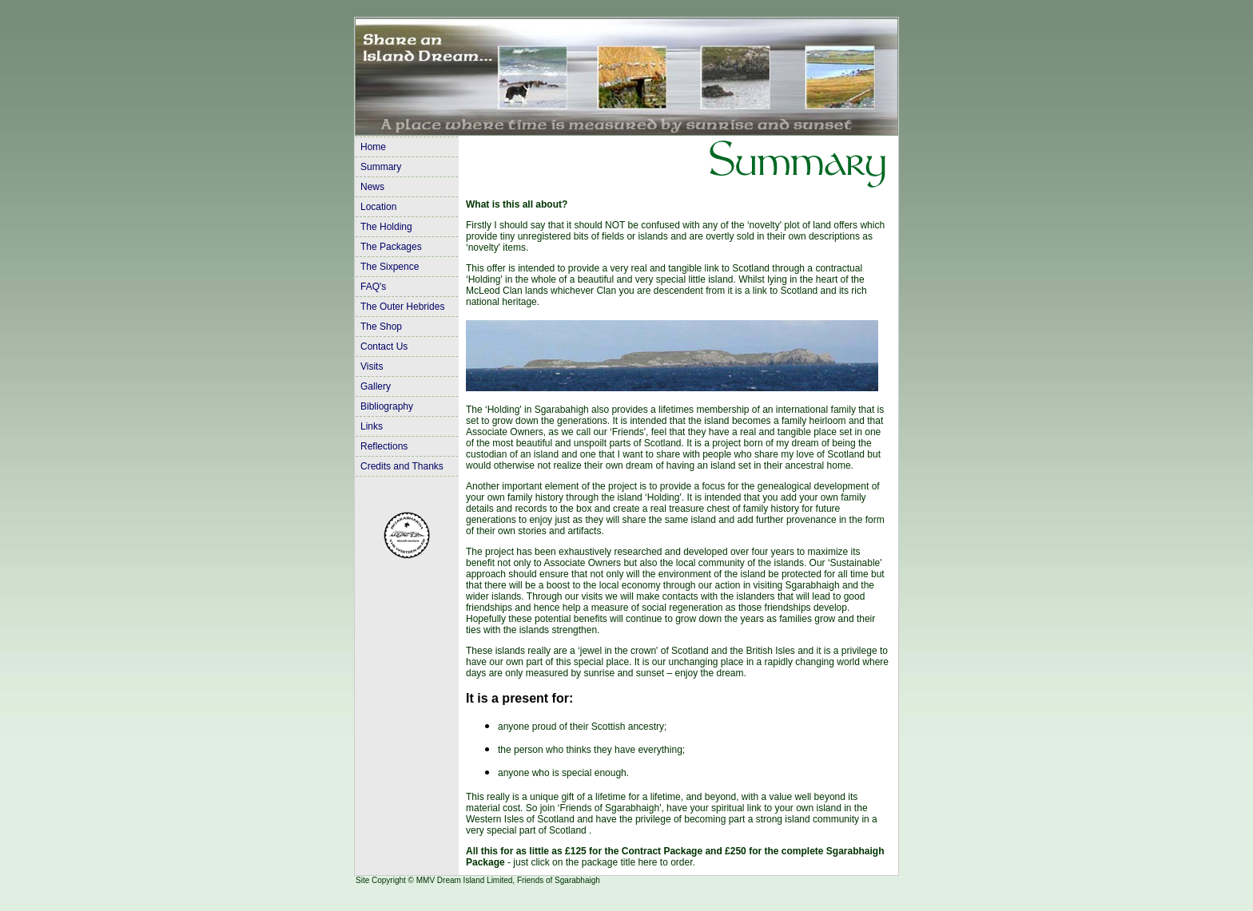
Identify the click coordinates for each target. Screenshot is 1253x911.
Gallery (375, 386)
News (372, 186)
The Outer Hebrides (402, 306)
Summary (380, 166)
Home (373, 146)
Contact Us (384, 346)
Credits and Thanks (402, 466)
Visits (371, 366)
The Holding (386, 226)
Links (371, 426)
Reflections (384, 446)
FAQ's (373, 286)
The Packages (391, 246)
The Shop (381, 326)
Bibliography (386, 406)
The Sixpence (389, 266)
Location (378, 206)
